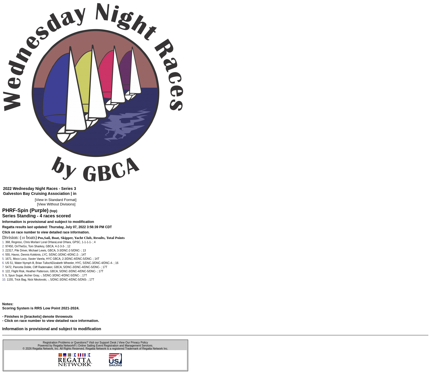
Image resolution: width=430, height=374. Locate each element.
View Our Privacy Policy (133, 342)
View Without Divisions (56, 204)
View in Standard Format (55, 200)
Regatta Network (42, 348)
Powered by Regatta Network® (57, 345)
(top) (53, 211)
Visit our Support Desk (102, 342)
